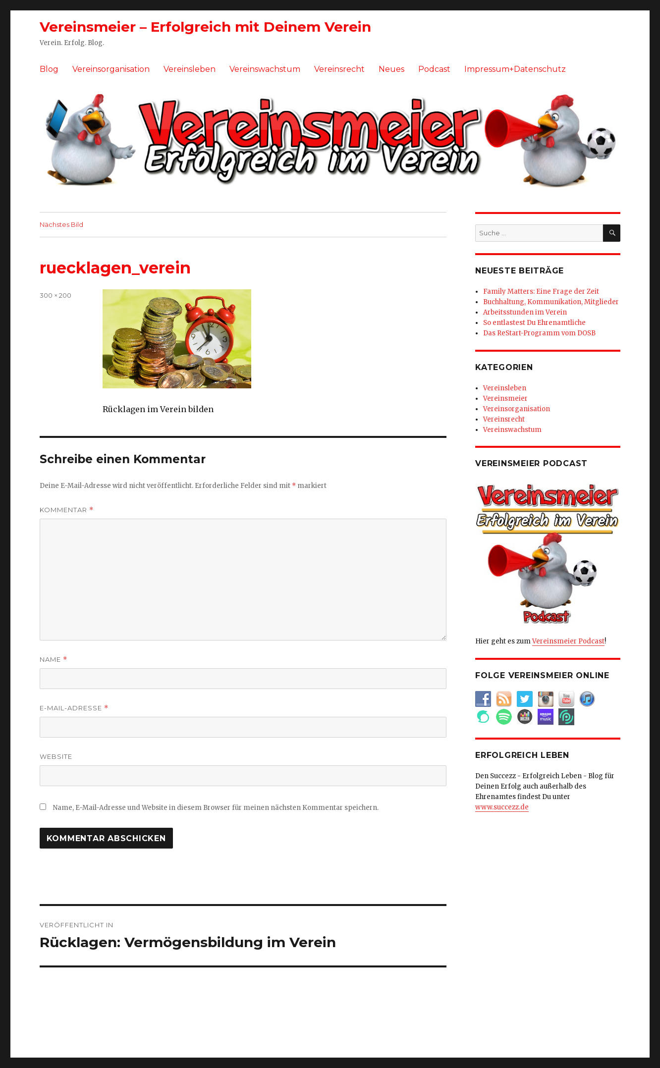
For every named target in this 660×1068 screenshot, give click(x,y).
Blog (49, 69)
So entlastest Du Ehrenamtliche (534, 323)
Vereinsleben (190, 69)
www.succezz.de (502, 807)
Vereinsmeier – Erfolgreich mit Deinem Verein (205, 26)
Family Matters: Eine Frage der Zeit (541, 291)
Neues (391, 69)
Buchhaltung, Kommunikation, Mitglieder (551, 302)
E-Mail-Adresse (74, 708)
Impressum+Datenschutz (515, 69)
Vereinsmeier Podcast (568, 641)
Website (56, 756)
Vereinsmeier (505, 398)
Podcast (434, 69)
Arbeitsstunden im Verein (525, 312)
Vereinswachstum (264, 69)
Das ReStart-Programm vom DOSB (539, 333)
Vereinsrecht (339, 69)
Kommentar (67, 510)
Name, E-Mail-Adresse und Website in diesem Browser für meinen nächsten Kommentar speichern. (216, 807)
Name (53, 659)
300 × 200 (55, 295)
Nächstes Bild (61, 224)
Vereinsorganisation (111, 69)
